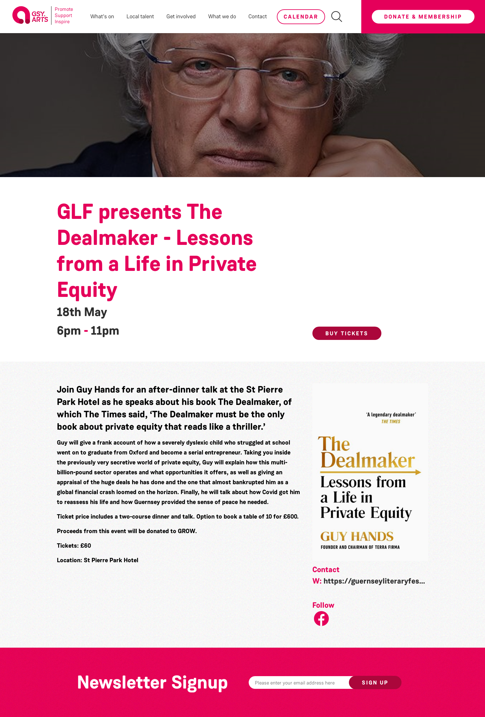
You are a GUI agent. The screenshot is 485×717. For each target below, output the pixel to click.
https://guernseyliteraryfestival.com (387, 581)
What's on (102, 16)
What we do (222, 16)
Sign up (375, 682)
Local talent (140, 16)
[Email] (308, 682)
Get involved (181, 16)
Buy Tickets (346, 333)
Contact (257, 16)
